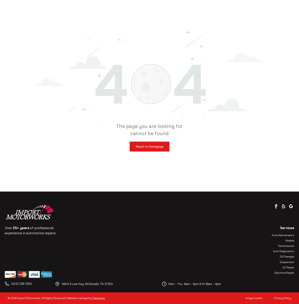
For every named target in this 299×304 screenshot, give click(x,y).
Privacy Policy (282, 298)
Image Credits (254, 298)
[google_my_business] (291, 207)
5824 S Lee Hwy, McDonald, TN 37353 (87, 284)
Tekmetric (99, 298)
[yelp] (283, 207)
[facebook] (276, 207)
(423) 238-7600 (21, 284)
